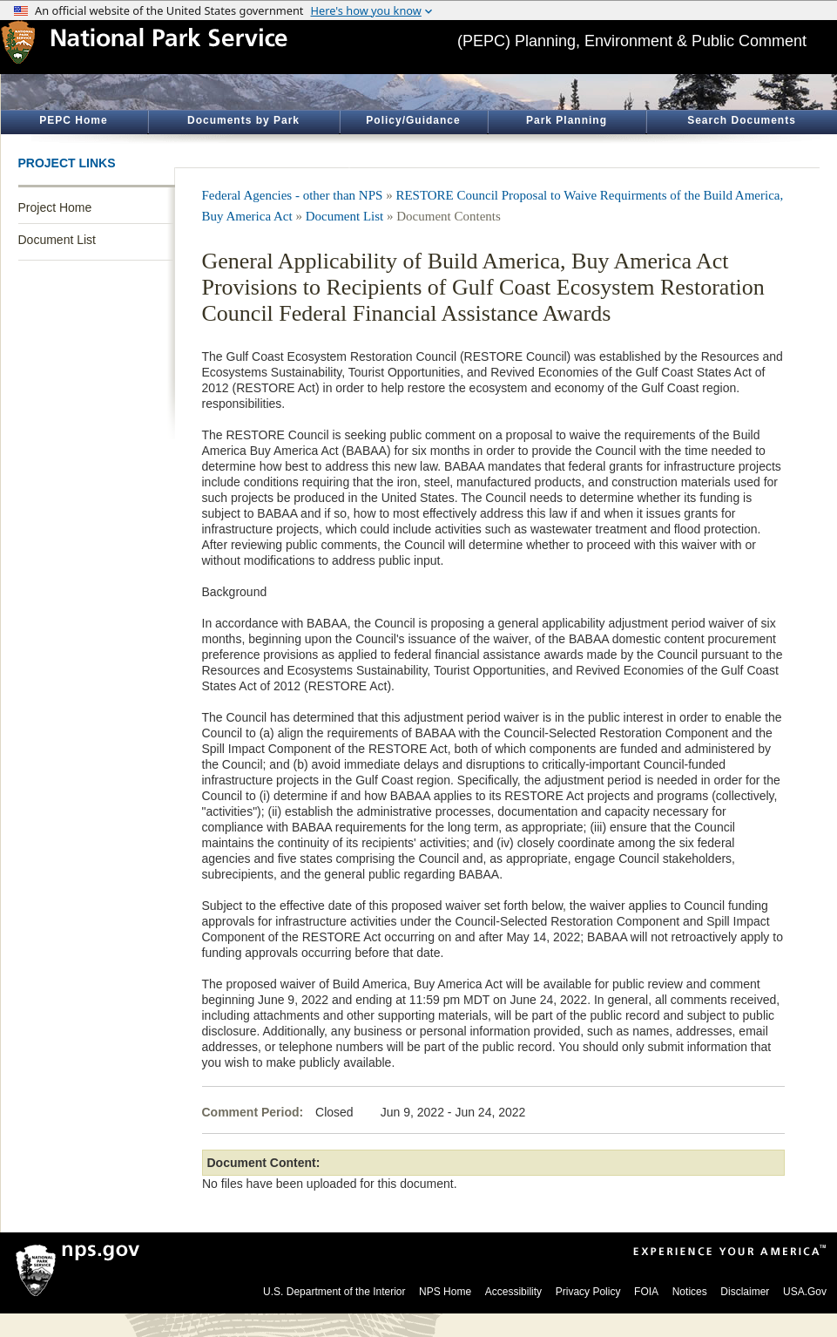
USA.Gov (805, 1292)
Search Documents (741, 120)
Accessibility (513, 1292)
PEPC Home (73, 120)
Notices (689, 1292)
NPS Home (445, 1292)
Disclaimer (744, 1292)
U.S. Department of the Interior (334, 1292)
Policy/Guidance (413, 120)
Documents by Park (243, 120)
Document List (57, 240)
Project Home (55, 207)
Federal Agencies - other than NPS (292, 195)
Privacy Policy (588, 1292)
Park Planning (566, 120)
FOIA (646, 1292)
